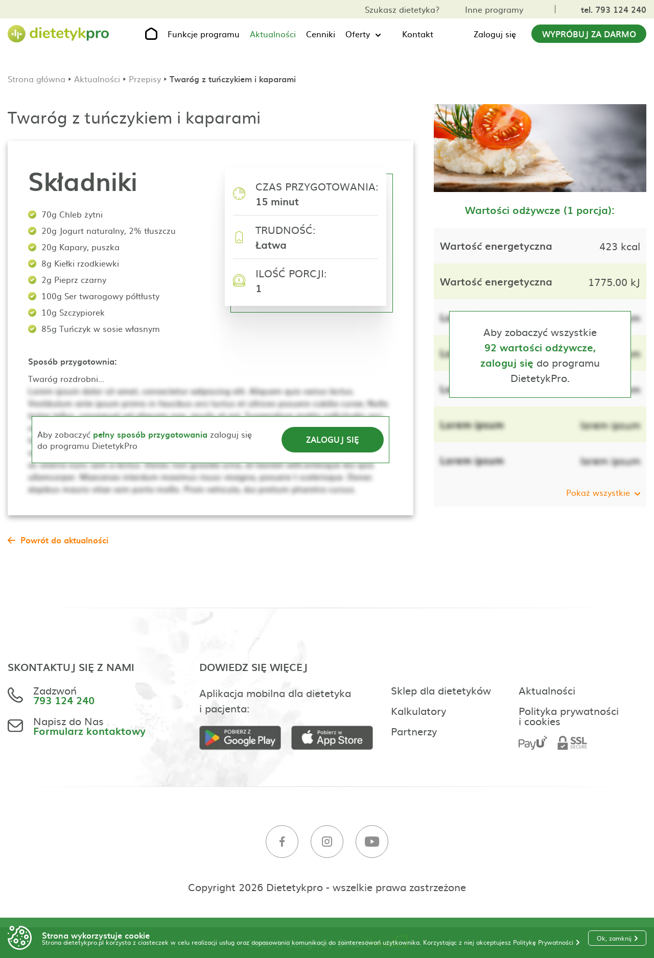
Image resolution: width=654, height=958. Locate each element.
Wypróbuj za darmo (589, 34)
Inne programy (494, 9)
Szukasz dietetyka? (402, 9)
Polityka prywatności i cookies (569, 715)
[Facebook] (282, 841)
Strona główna (36, 79)
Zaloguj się (495, 34)
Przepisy (145, 79)
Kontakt (417, 34)
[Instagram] (327, 841)
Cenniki (320, 34)
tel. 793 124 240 (613, 9)
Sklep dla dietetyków (441, 690)
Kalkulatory (418, 710)
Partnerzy (414, 731)
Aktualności (273, 34)
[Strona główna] (59, 34)
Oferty (357, 34)
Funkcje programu (204, 34)
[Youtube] (372, 841)
